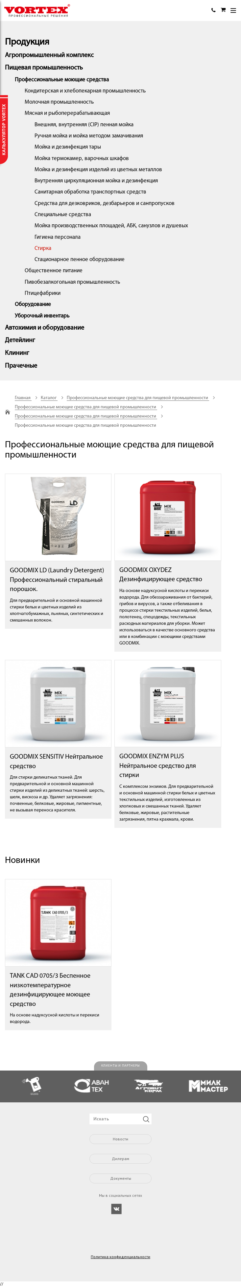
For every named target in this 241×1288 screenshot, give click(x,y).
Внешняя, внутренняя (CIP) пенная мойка (84, 125)
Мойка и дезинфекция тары (68, 147)
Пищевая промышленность (44, 68)
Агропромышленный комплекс (49, 55)
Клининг (17, 353)
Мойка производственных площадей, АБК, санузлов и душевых (111, 226)
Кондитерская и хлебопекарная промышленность (85, 91)
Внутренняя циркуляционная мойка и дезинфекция (96, 181)
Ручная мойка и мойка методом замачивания (89, 136)
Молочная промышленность (59, 102)
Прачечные (21, 366)
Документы (120, 1178)
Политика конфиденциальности (120, 1257)
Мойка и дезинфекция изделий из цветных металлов (98, 170)
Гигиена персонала (58, 237)
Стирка (43, 248)
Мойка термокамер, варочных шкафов (82, 158)
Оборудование (33, 304)
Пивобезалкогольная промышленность (72, 282)
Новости (120, 1138)
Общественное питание (54, 271)
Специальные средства (63, 214)
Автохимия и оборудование (44, 328)
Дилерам (120, 1158)
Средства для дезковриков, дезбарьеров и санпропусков (105, 203)
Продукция (27, 42)
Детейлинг (20, 340)
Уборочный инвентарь (42, 316)
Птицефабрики (42, 293)
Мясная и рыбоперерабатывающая (67, 113)
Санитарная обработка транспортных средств (90, 192)
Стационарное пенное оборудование (80, 259)
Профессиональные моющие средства (62, 80)
